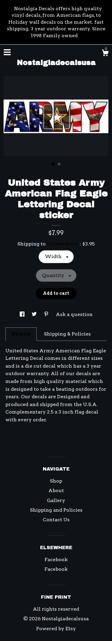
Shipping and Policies (56, 510)
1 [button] (53, 164)
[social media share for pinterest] (47, 314)
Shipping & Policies (67, 334)
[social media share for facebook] (23, 314)
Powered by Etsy (56, 628)
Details (21, 334)
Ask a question (74, 314)
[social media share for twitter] (35, 314)
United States (63, 244)
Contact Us (56, 519)
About (56, 490)
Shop (56, 481)
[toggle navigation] (7, 52)
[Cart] (105, 53)
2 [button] (59, 164)
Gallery (56, 500)
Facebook (56, 559)
